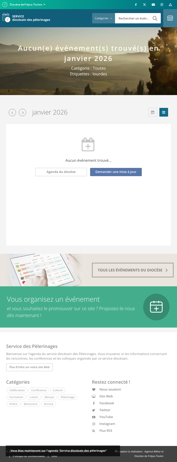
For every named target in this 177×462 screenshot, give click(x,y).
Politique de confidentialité (29, 456)
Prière (13, 404)
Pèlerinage (68, 397)
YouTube (102, 417)
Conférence (38, 390)
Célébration (17, 390)
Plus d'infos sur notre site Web (29, 367)
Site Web (102, 396)
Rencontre (31, 404)
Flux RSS (102, 431)
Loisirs (34, 397)
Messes (49, 397)
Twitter (101, 410)
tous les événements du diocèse (133, 270)
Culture (58, 390)
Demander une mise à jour (116, 172)
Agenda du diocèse (61, 172)
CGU (54, 456)
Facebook (103, 403)
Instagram (103, 424)
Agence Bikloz (152, 451)
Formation (16, 397)
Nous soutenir (106, 389)
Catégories (103, 18)
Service (48, 404)
